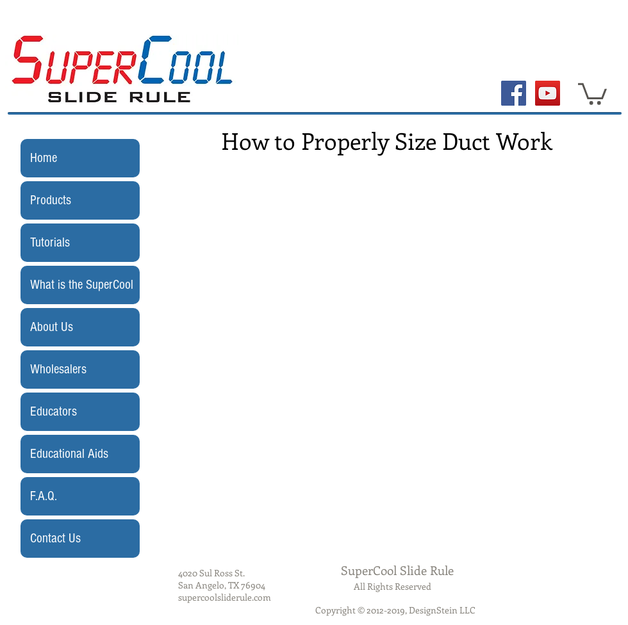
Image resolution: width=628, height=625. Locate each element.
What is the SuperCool (81, 284)
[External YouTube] (388, 285)
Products (50, 200)
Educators (53, 411)
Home (43, 157)
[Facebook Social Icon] (513, 93)
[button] (592, 93)
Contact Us (55, 538)
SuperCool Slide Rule (397, 570)
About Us (51, 327)
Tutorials (50, 242)
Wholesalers (58, 369)
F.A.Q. (43, 496)
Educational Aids (69, 453)
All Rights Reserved (392, 586)
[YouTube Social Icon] (547, 93)
